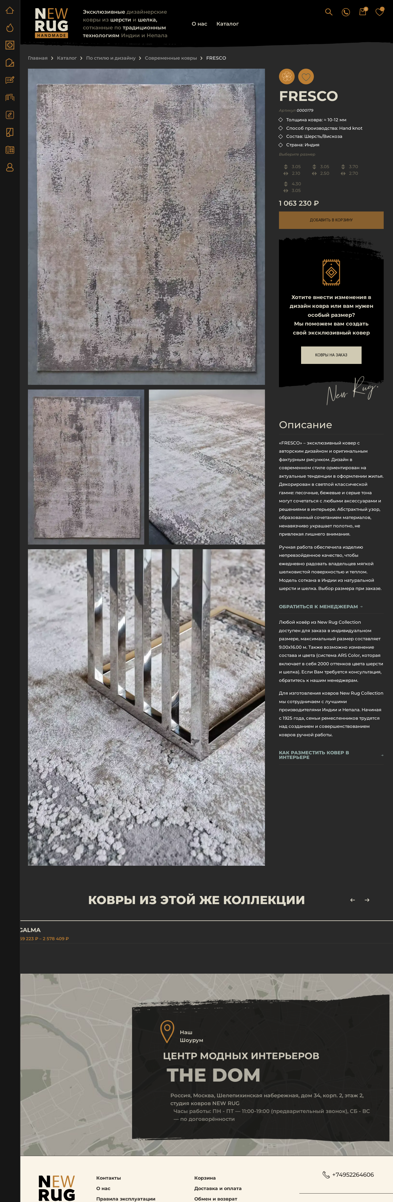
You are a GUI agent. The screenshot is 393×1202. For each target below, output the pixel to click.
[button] (341, 11)
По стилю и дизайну (111, 58)
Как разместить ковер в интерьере (331, 755)
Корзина (205, 1179)
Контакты (108, 1179)
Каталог (227, 24)
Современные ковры (171, 58)
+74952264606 (348, 1176)
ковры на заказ (331, 355)
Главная (38, 58)
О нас (199, 24)
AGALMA (39, 930)
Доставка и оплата (218, 1190)
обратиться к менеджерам (321, 606)
